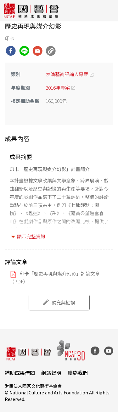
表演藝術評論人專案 (67, 74)
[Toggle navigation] (108, 10)
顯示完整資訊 (31, 236)
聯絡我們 (78, 372)
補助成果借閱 (20, 372)
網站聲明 (51, 372)
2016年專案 (58, 87)
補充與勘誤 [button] (63, 302)
